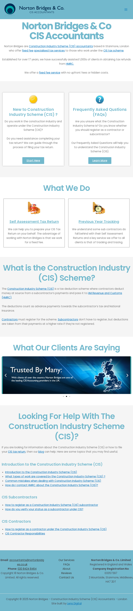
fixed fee (27, 50)
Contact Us (66, 577)
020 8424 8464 (27, 569)
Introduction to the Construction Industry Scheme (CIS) (41, 472)
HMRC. (70, 64)
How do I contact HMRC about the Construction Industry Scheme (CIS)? (51, 485)
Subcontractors (68, 319)
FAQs (66, 564)
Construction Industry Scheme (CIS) (30, 289)
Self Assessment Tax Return (34, 221)
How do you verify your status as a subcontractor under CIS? (44, 509)
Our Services (66, 560)
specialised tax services (49, 50)
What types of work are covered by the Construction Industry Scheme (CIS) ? (55, 476)
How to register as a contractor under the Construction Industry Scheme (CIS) (56, 529)
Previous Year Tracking (99, 221)
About (66, 569)
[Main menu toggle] (126, 9)
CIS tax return (16, 451)
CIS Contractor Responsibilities (25, 533)
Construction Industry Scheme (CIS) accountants (61, 46)
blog (41, 451)
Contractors (10, 319)
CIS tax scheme (113, 50)
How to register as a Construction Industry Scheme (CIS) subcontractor (51, 505)
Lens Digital (74, 603)
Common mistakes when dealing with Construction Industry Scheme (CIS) (53, 481)
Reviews (66, 573)
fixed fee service (49, 72)
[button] (5, 375)
